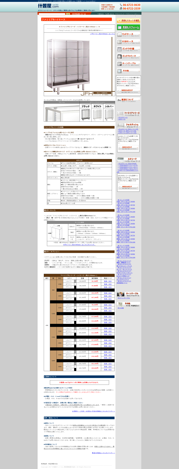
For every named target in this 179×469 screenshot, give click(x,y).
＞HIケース (122, 119)
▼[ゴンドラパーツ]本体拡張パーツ (124, 282)
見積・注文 (108, 281)
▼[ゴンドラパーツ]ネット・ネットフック (124, 268)
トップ (138, 16)
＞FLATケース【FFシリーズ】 (128, 129)
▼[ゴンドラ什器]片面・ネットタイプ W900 (126, 222)
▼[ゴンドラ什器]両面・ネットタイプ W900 (126, 253)
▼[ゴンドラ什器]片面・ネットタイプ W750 (126, 219)
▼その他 (121, 308)
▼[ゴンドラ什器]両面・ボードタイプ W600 (126, 231)
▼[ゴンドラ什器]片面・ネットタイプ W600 (126, 216)
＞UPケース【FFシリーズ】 (127, 132)
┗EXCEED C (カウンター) (128, 169)
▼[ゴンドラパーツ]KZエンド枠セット (124, 275)
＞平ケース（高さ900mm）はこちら (102, 34)
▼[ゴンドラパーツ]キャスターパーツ (124, 278)
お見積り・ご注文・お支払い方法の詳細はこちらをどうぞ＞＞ (93, 411)
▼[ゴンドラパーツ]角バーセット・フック (124, 265)
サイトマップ (120, 14)
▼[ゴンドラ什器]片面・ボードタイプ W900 (126, 207)
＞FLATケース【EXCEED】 (127, 163)
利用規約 (44, 464)
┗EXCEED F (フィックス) (128, 165)
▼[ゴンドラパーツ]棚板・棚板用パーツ (124, 261)
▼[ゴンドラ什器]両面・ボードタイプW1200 (126, 241)
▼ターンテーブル (124, 298)
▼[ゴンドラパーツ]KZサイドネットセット (125, 271)
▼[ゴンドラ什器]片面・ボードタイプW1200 (126, 210)
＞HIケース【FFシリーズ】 (127, 131)
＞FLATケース (123, 117)
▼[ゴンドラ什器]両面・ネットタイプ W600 (126, 246)
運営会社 (101, 14)
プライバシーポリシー (133, 14)
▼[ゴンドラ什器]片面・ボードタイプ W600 (126, 200)
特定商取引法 (53, 464)
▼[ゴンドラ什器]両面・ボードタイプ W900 (126, 238)
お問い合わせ (110, 14)
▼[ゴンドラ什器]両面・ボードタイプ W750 (126, 234)
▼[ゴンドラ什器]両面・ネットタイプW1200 (126, 256)
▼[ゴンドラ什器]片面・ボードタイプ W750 (126, 204)
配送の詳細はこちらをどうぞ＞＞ (103, 453)
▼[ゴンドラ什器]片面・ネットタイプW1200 (126, 226)
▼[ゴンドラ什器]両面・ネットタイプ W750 (126, 249)
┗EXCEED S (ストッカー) (128, 167)
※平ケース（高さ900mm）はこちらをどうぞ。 (79, 244)
